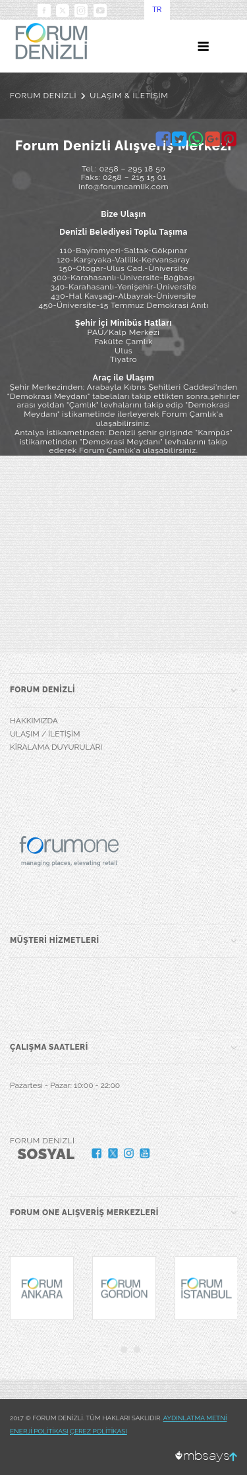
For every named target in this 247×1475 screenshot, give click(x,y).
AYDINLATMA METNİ (195, 1418)
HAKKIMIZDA (34, 720)
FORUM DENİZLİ (43, 95)
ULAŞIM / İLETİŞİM (45, 733)
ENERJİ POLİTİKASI (39, 1431)
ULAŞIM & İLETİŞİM (129, 95)
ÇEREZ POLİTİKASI (98, 1431)
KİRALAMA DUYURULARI (56, 747)
